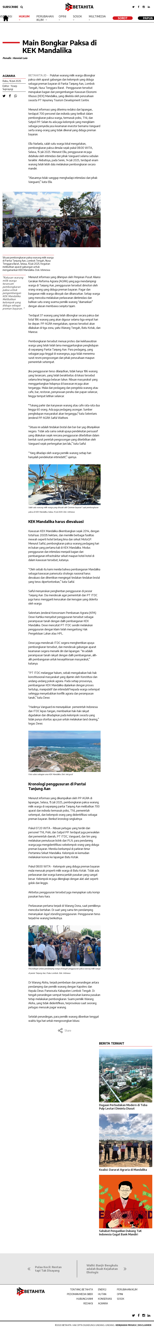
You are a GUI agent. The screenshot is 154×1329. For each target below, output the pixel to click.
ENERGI (102, 1289)
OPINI (120, 1294)
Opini (62, 16)
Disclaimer (144, 1325)
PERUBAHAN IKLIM (127, 1289)
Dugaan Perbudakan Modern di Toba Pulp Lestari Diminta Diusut (123, 1106)
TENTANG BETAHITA (81, 1289)
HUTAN (102, 1294)
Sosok (77, 16)
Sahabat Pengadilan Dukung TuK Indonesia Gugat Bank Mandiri (120, 1232)
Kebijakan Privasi (126, 1325)
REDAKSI (88, 1303)
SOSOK (120, 1298)
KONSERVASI (105, 1298)
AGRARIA (103, 1303)
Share (64, 1030)
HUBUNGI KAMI (84, 1298)
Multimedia (97, 16)
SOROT (123, 18)
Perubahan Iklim (45, 18)
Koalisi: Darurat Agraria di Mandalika (123, 1169)
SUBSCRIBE (10, 7)
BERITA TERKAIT (111, 1043)
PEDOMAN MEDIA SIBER (80, 1294)
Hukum (24, 16)
